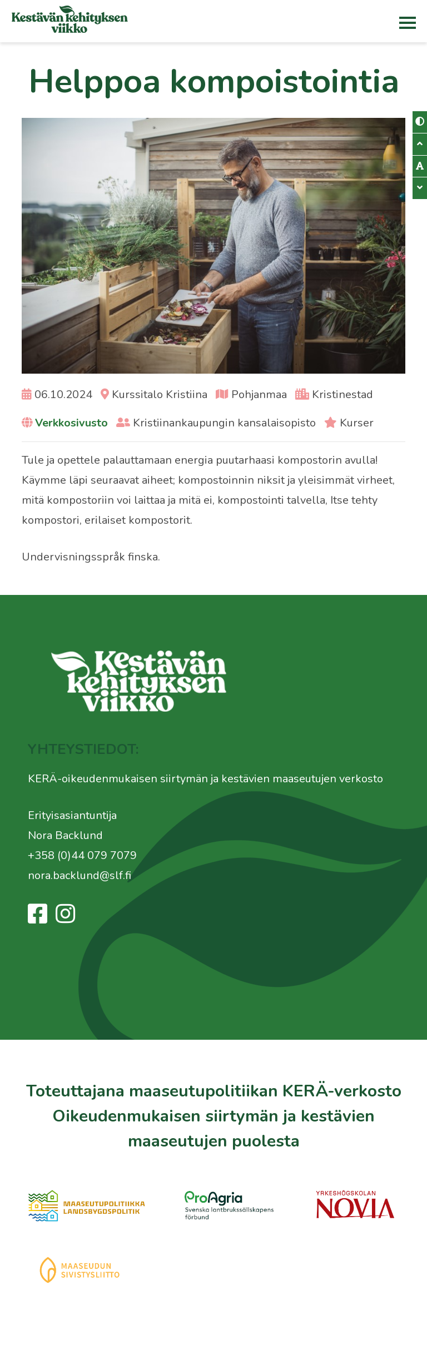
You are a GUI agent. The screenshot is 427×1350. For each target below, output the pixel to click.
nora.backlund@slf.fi (79, 875)
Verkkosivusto (71, 422)
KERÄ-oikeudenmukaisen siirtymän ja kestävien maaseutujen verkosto (205, 778)
